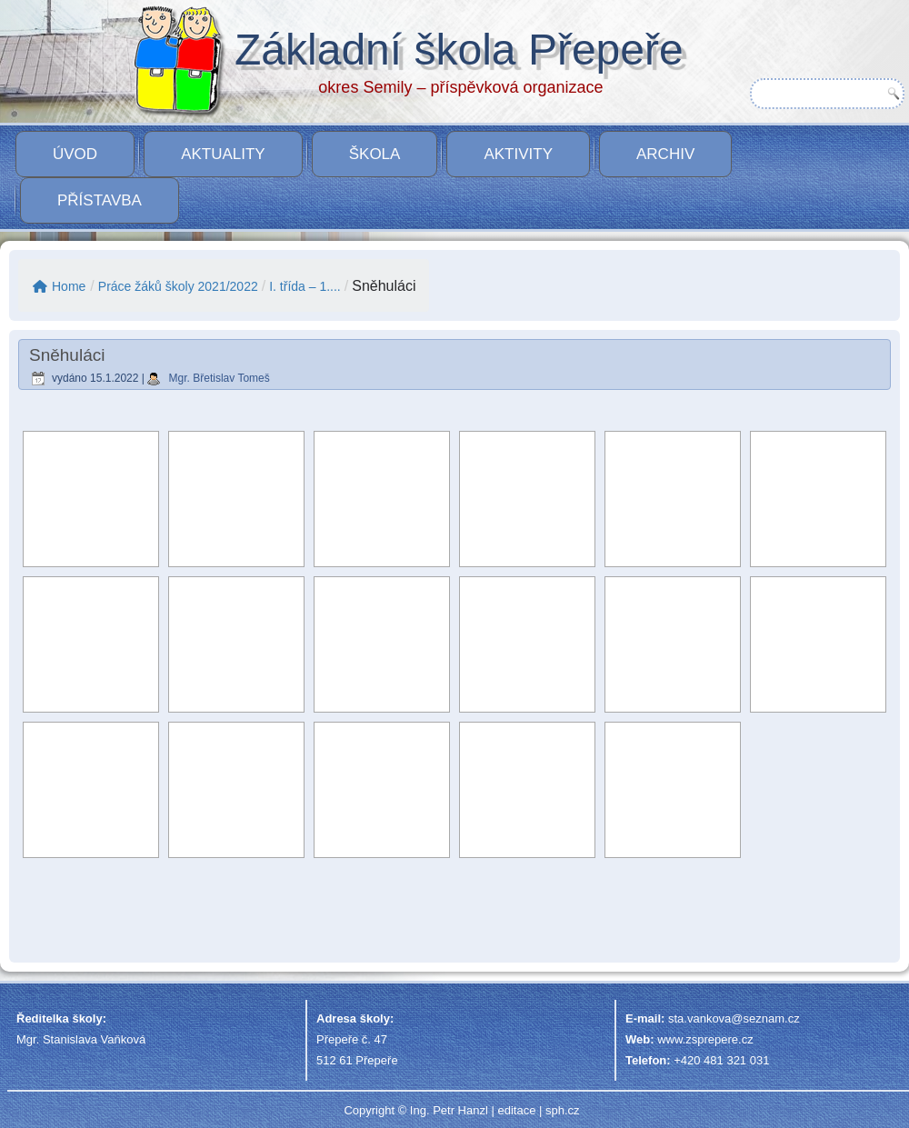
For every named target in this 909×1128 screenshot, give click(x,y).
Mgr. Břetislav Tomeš (219, 378)
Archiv (665, 154)
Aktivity (518, 154)
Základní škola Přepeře (459, 49)
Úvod (75, 154)
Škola (375, 154)
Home (59, 286)
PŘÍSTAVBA (99, 200)
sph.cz (562, 1110)
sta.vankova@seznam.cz (734, 1018)
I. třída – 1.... (305, 286)
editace (516, 1110)
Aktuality (223, 154)
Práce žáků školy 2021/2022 (178, 286)
